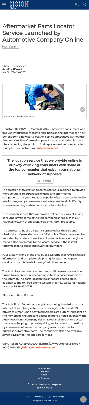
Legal (28, 397)
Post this (44, 180)
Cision (48, 401)
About (44, 375)
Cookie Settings (58, 397)
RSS (46, 397)
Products (44, 372)
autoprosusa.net (47, 148)
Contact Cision (44, 368)
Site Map (37, 397)
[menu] (4, 5)
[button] (77, 5)
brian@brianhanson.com (38, 347)
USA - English (10, 47)
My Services (44, 378)
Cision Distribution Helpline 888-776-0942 (44, 386)
